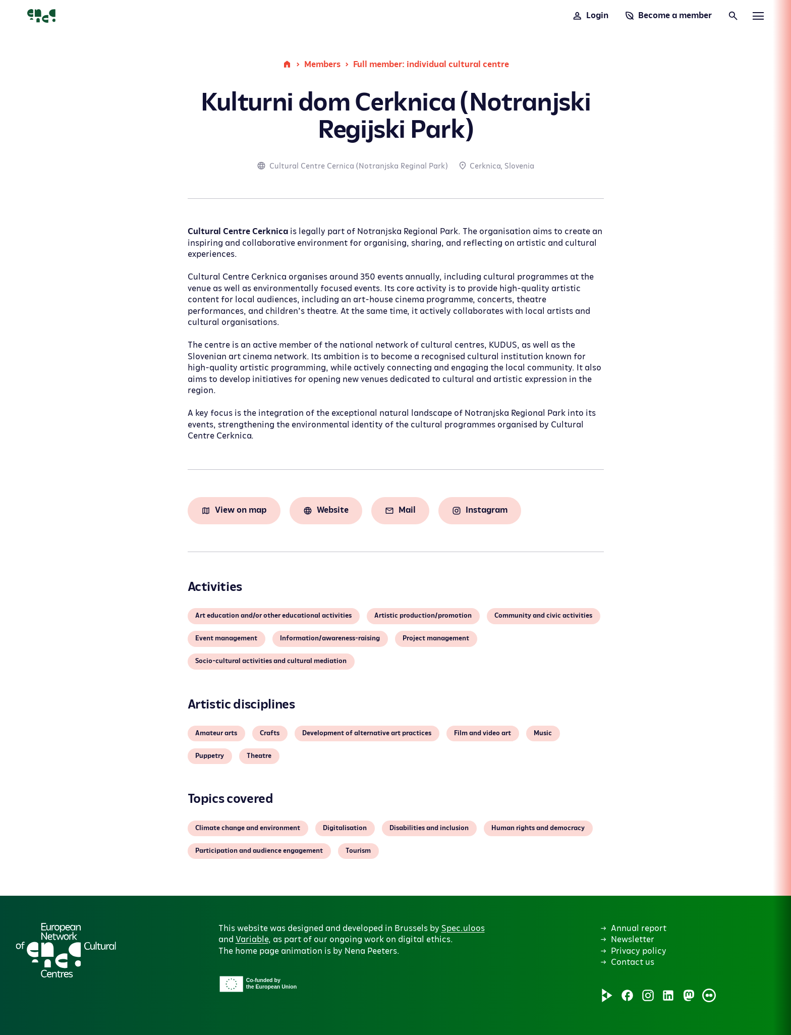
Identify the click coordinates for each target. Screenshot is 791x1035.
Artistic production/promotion (423, 615)
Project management (436, 638)
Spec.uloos (463, 928)
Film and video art (482, 733)
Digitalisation (345, 828)
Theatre (259, 755)
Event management (226, 638)
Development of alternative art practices (366, 733)
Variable (252, 939)
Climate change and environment (247, 828)
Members (322, 64)
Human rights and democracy (538, 828)
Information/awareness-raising (330, 638)
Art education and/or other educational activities (273, 615)
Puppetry (209, 755)
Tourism (358, 850)
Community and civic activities (543, 615)
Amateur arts (216, 733)
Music (543, 733)
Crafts (269, 733)
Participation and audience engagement (259, 850)
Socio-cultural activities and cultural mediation (271, 661)
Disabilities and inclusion (429, 828)
